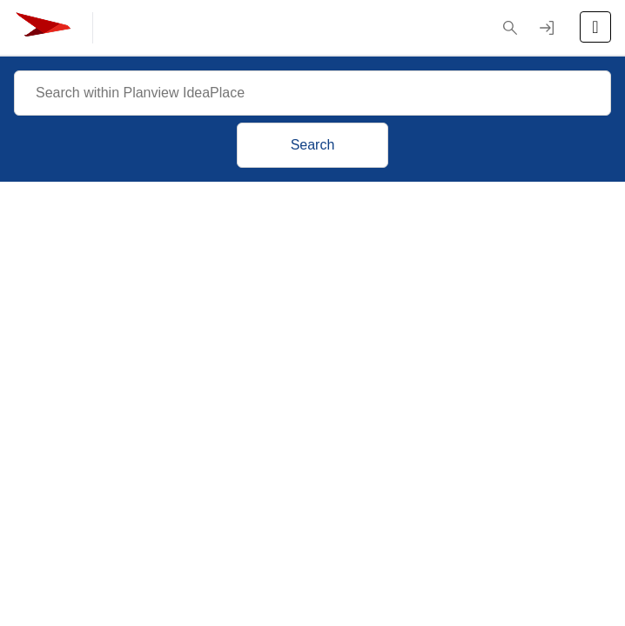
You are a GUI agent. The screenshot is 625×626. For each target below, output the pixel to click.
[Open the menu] (595, 27)
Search (313, 144)
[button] (510, 28)
